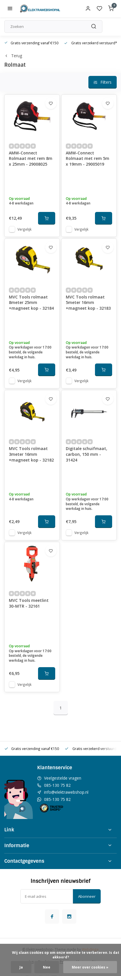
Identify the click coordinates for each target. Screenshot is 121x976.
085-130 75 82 (57, 785)
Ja (21, 967)
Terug (13, 55)
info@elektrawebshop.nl (66, 792)
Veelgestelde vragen (62, 778)
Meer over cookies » (90, 967)
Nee (46, 967)
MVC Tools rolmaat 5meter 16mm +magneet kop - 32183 (88, 302)
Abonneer (87, 896)
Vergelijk (24, 229)
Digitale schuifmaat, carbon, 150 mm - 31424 (86, 454)
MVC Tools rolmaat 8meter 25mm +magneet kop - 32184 (31, 302)
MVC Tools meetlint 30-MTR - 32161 (29, 603)
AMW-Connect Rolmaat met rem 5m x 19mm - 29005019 (87, 158)
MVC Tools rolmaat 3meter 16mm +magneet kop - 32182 (31, 454)
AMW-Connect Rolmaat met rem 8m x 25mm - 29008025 (30, 158)
